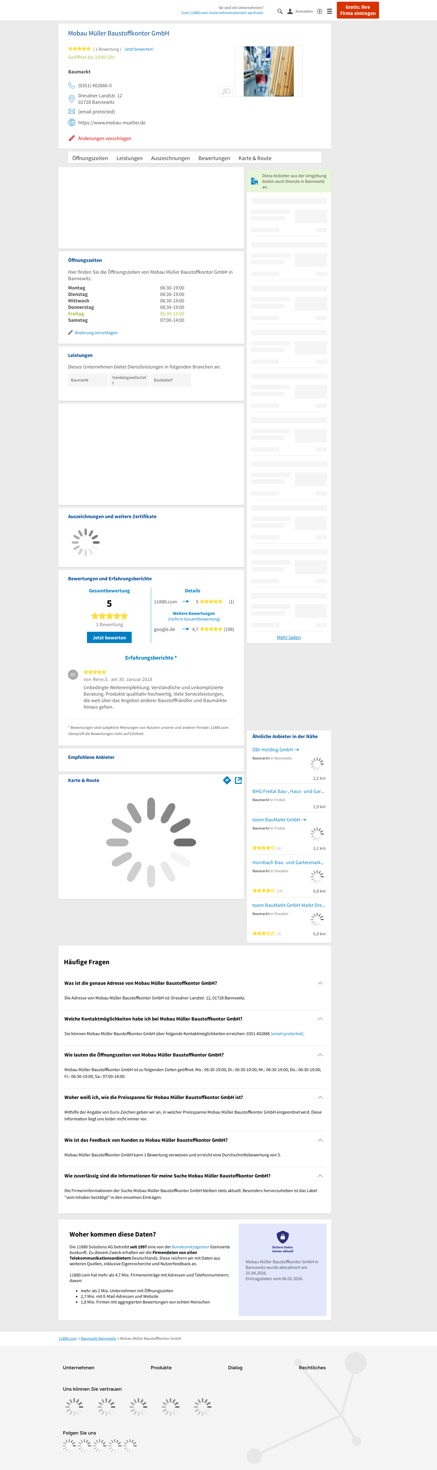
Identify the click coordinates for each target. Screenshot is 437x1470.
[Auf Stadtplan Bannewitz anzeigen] (238, 780)
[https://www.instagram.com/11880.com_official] (84, 1446)
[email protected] (287, 1033)
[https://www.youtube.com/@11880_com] (130, 1446)
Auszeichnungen (170, 157)
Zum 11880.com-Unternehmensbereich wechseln (222, 12)
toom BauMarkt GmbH (276, 819)
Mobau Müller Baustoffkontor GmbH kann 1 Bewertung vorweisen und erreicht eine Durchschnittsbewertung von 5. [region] (172, 1154)
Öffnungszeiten (90, 157)
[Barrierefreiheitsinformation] (322, 10)
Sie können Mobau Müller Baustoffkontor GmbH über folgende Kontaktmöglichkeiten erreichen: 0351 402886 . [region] (184, 1033)
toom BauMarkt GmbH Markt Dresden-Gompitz (289, 905)
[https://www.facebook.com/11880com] (69, 1446)
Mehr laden (289, 637)
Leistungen (129, 157)
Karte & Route (255, 157)
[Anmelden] (302, 10)
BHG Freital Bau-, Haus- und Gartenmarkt (289, 791)
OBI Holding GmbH (272, 749)
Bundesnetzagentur (190, 1246)
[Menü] (332, 10)
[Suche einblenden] (282, 10)
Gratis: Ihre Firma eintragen (358, 10)
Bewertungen (214, 157)
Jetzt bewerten (109, 637)
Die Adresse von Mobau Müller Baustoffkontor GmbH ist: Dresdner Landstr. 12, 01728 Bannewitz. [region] (154, 998)
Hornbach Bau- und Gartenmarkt (287, 862)
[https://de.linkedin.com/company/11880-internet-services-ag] (115, 1446)
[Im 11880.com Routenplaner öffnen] (227, 779)
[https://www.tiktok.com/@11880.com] (99, 1446)
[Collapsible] (320, 983)
